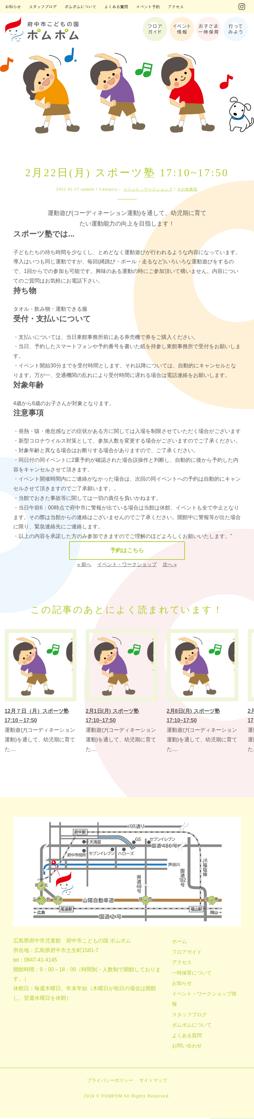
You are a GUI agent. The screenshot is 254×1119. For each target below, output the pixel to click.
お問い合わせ (187, 1047)
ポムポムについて (192, 1026)
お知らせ (182, 984)
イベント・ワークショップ (148, 189)
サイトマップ (153, 1081)
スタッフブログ (189, 1015)
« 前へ (84, 565)
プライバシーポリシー (110, 1081)
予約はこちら (127, 551)
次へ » (170, 565)
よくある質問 (187, 1036)
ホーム (179, 942)
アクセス (182, 963)
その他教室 (187, 189)
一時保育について (192, 974)
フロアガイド (187, 953)
